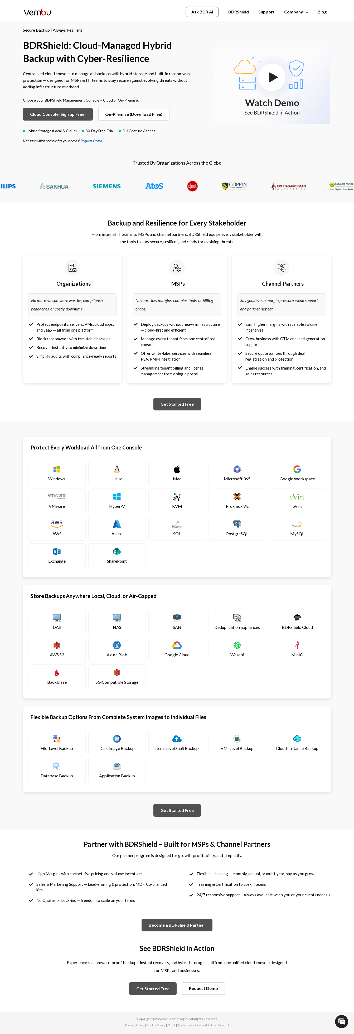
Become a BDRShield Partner (177, 924)
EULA (171, 1025)
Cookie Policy (155, 1025)
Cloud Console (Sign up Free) (58, 114)
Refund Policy (206, 1025)
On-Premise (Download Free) (133, 114)
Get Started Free (177, 403)
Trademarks (186, 1025)
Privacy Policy (134, 1025)
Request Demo (203, 988)
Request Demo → (93, 140)
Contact (223, 1025)
